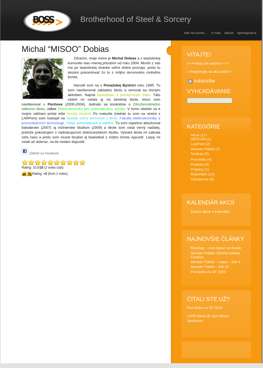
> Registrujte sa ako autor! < (209, 72)
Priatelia (197, 165)
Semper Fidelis (202, 150)
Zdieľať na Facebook (44, 153)
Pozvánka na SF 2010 (208, 273)
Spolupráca (246, 33)
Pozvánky (198, 160)
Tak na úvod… (196, 33)
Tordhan (197, 155)
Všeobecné (199, 180)
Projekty (197, 170)
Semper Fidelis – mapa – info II (215, 263)
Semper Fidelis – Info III (209, 267)
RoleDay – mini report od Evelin (215, 249)
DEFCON (198, 140)
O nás (216, 33)
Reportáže (198, 175)
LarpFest (197, 145)
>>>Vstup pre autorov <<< (208, 63)
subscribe (204, 81)
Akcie (229, 33)
